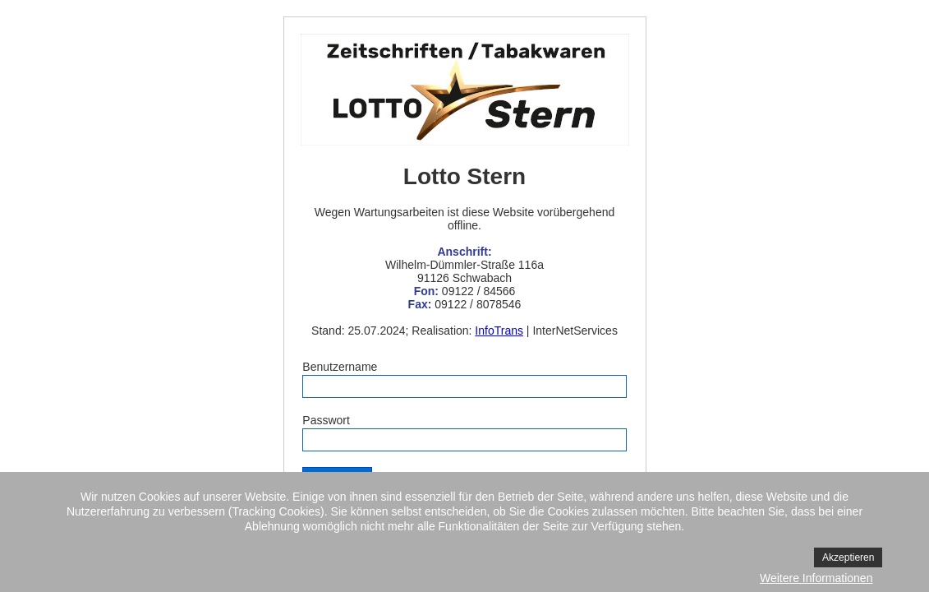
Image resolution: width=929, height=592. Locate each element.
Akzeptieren (848, 557)
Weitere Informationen (816, 578)
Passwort (326, 420)
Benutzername (339, 366)
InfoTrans (499, 330)
